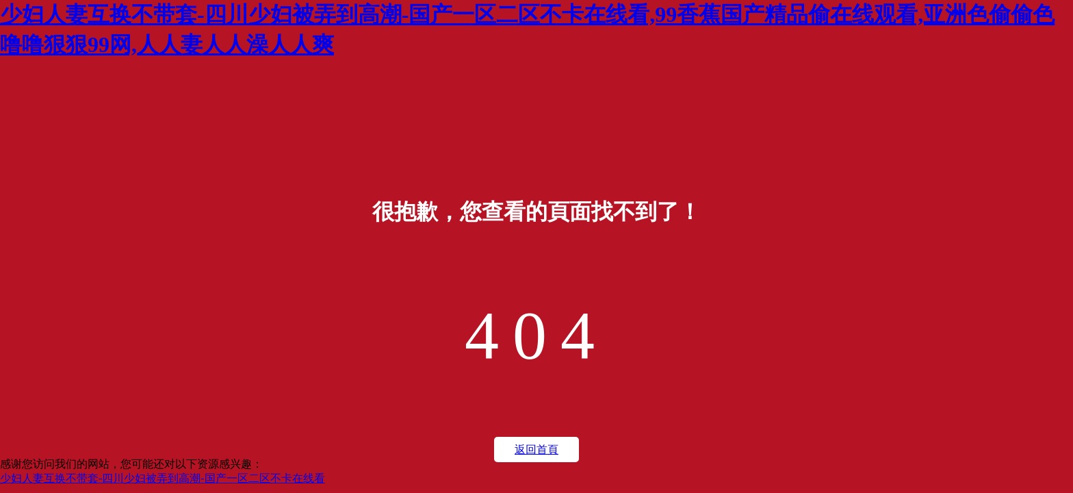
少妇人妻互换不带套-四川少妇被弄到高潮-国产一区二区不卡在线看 (162, 478)
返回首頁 (536, 449)
